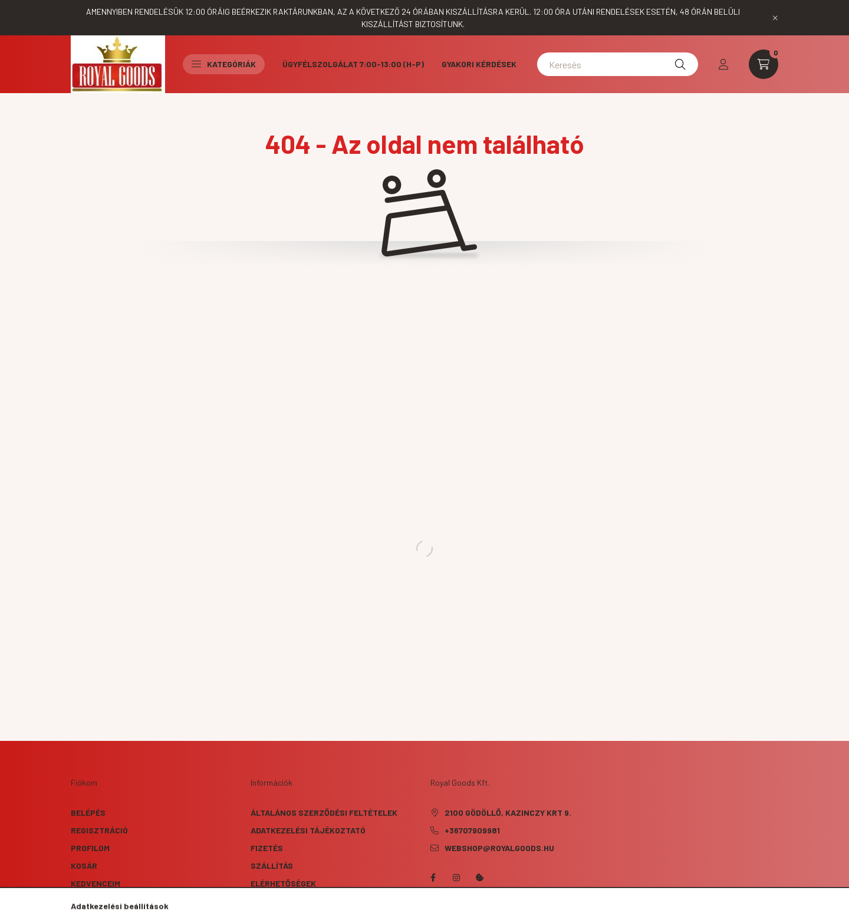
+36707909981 (472, 830)
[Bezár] (775, 18)
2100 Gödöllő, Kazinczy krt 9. (508, 812)
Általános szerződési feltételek (324, 812)
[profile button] (723, 64)
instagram (456, 877)
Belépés (88, 812)
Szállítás (272, 866)
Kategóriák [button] (224, 64)
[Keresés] (617, 64)
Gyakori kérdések (479, 64)
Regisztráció (99, 830)
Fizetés (267, 848)
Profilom (90, 848)
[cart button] (763, 64)
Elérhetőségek (283, 883)
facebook (433, 877)
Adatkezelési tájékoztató (308, 830)
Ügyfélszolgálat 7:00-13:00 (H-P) (353, 64)
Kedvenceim (95, 883)
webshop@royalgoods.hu (499, 848)
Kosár (84, 866)
